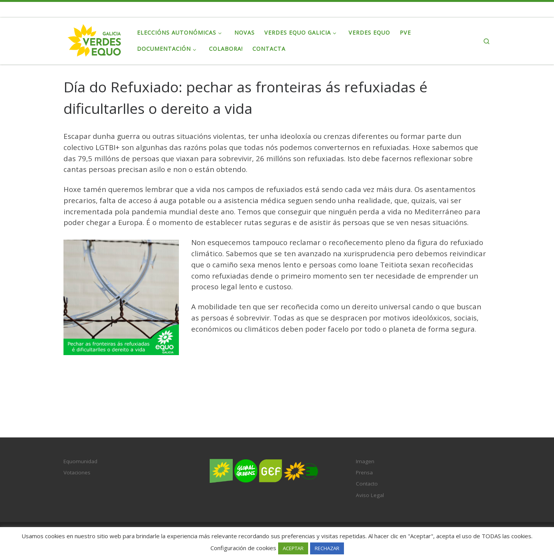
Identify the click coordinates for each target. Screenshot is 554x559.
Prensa (364, 472)
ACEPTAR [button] (293, 548)
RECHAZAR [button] (327, 548)
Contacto (367, 483)
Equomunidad (80, 461)
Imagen (365, 461)
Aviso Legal (370, 495)
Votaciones (76, 472)
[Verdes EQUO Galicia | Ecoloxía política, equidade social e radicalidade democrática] (94, 39)
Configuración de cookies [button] (243, 548)
